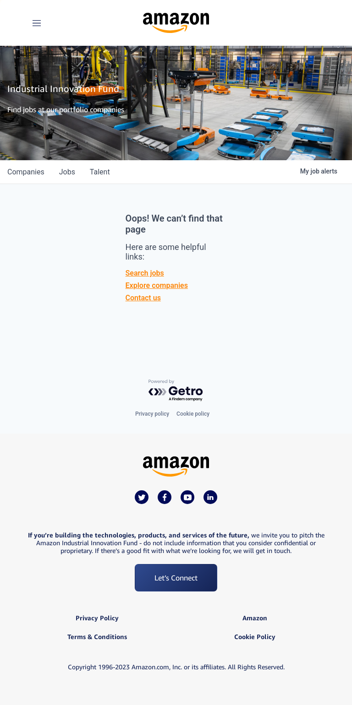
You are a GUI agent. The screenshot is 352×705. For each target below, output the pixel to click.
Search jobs (145, 273)
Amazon (254, 618)
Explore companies (157, 285)
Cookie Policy (254, 636)
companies (25, 172)
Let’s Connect (176, 577)
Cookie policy (192, 414)
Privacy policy (152, 414)
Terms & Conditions (97, 636)
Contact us (143, 297)
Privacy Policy (97, 618)
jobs (67, 172)
